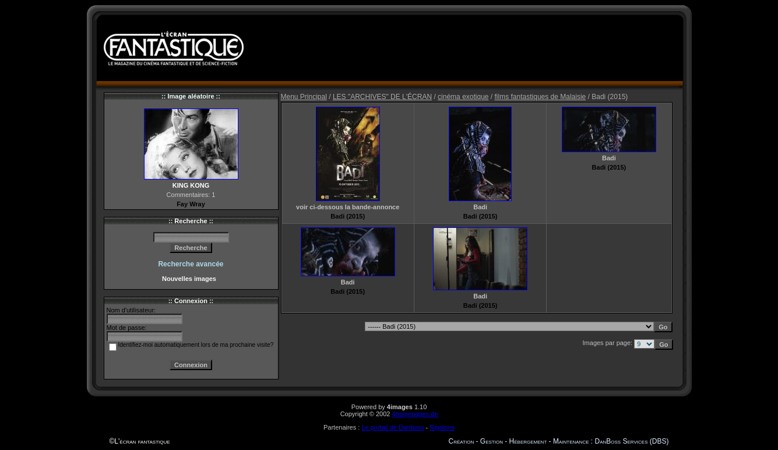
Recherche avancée (190, 264)
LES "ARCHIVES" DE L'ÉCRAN (382, 97)
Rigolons (442, 427)
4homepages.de (415, 413)
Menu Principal (304, 97)
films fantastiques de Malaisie (540, 97)
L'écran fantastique (142, 441)
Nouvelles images (191, 278)
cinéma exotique (463, 97)
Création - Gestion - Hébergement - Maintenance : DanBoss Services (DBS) (559, 441)
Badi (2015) (347, 216)
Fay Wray (191, 204)
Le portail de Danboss (392, 427)
